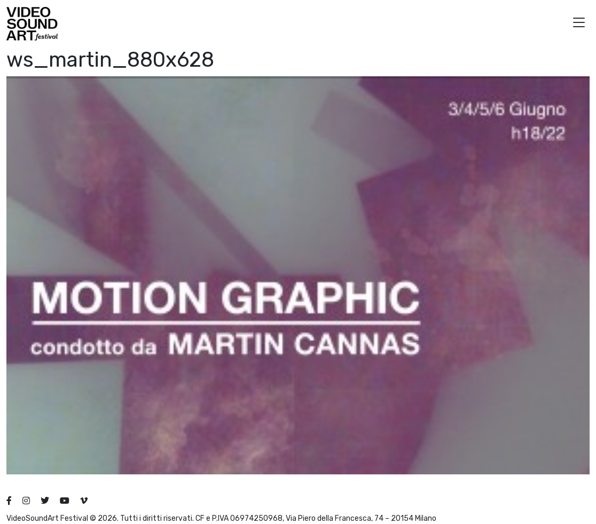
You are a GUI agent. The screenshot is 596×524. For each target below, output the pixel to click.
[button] (579, 23)
